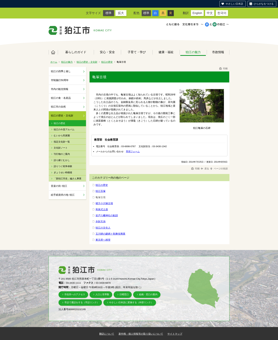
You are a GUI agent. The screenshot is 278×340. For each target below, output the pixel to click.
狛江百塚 (100, 191)
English (197, 13)
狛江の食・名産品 (61, 98)
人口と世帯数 (102, 294)
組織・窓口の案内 (148, 294)
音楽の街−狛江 (59, 185)
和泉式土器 (102, 209)
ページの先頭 (219, 168)
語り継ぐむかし (62, 160)
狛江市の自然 (58, 106)
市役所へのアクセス (74, 294)
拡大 (121, 13)
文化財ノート (61, 147)
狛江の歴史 (107, 62)
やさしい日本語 (234, 3)
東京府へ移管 (103, 239)
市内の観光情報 (59, 89)
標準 (108, 13)
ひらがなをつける (264, 3)
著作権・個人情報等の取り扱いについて (140, 333)
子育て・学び (137, 52)
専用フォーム (133, 151)
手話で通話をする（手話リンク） (81, 302)
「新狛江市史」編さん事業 (67, 178)
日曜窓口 (124, 294)
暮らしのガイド (75, 52)
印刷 (223, 68)
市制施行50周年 (60, 80)
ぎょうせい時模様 (63, 172)
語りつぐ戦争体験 (63, 166)
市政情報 (218, 52)
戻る (205, 168)
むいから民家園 (62, 135)
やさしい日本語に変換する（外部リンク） (131, 302)
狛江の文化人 (103, 227)
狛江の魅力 (193, 52)
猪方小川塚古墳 (104, 203)
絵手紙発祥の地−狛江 (63, 194)
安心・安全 (107, 52)
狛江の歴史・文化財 (87, 62)
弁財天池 (100, 221)
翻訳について (106, 333)
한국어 (221, 13)
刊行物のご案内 (62, 154)
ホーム (53, 52)
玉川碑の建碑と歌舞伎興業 (110, 233)
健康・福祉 (166, 52)
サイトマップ (174, 333)
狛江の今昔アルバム (64, 129)
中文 (210, 13)
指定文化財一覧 (62, 141)
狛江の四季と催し (61, 71)
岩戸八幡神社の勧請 (107, 215)
